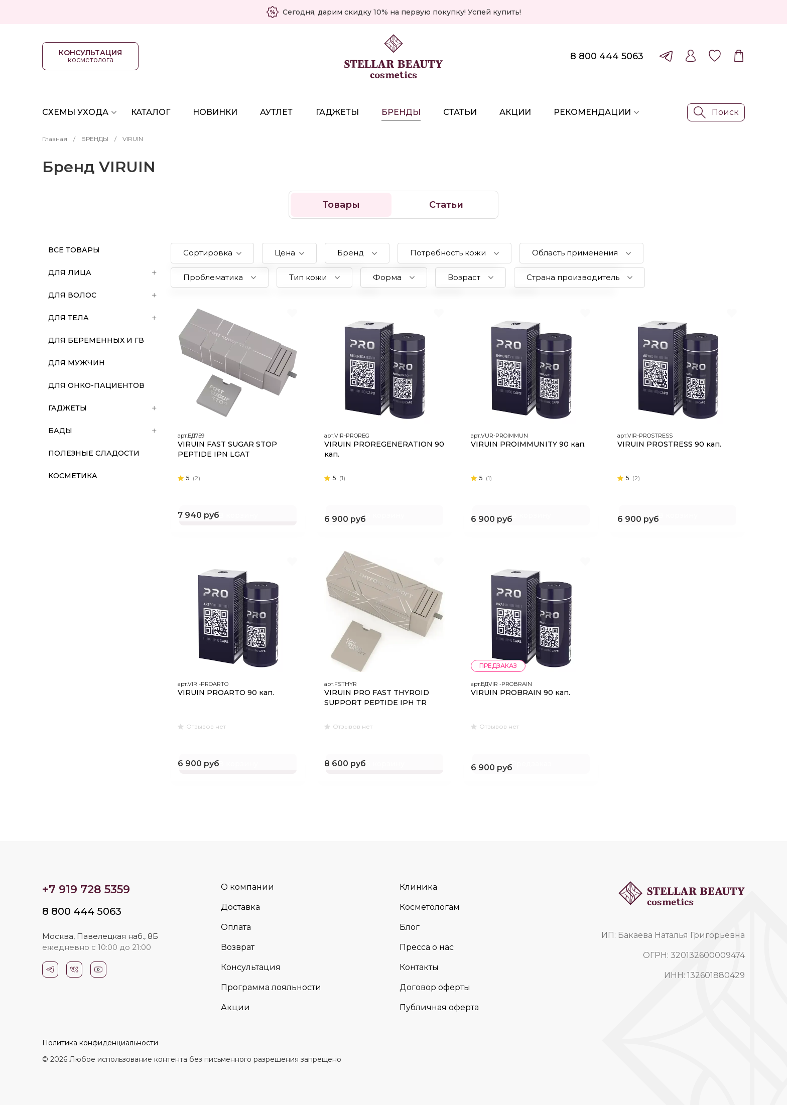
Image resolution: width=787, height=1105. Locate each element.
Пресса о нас (427, 947)
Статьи (460, 112)
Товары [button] (341, 204)
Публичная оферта (439, 1007)
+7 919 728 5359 (86, 889)
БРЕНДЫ (94, 139)
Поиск (716, 112)
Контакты (419, 967)
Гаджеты (337, 112)
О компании (247, 887)
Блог (410, 927)
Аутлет (276, 112)
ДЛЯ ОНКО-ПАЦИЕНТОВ (96, 385)
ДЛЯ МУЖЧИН (76, 362)
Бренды (401, 112)
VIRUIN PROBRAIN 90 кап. (521, 691)
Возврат (237, 947)
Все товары (74, 249)
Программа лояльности (271, 987)
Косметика (72, 475)
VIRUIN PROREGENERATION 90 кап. (379, 448)
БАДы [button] (102, 430)
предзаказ (499, 664)
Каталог (150, 112)
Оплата (236, 927)
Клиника (418, 887)
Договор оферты (435, 987)
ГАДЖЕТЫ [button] (102, 407)
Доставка (240, 907)
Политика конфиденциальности (100, 1042)
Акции (515, 112)
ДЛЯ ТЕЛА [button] (102, 317)
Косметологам (430, 907)
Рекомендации (592, 112)
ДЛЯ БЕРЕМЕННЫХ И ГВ (96, 340)
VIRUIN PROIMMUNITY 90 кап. (529, 443)
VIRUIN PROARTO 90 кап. (227, 691)
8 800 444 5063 (606, 56)
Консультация (251, 967)
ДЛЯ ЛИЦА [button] (102, 272)
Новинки (215, 112)
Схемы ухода (75, 112)
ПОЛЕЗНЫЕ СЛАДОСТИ (94, 453)
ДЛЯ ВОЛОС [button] (102, 295)
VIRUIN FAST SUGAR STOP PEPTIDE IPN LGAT (228, 448)
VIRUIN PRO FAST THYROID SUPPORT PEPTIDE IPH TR (377, 696)
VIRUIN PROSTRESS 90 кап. (670, 443)
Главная (54, 139)
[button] (212, 253)
